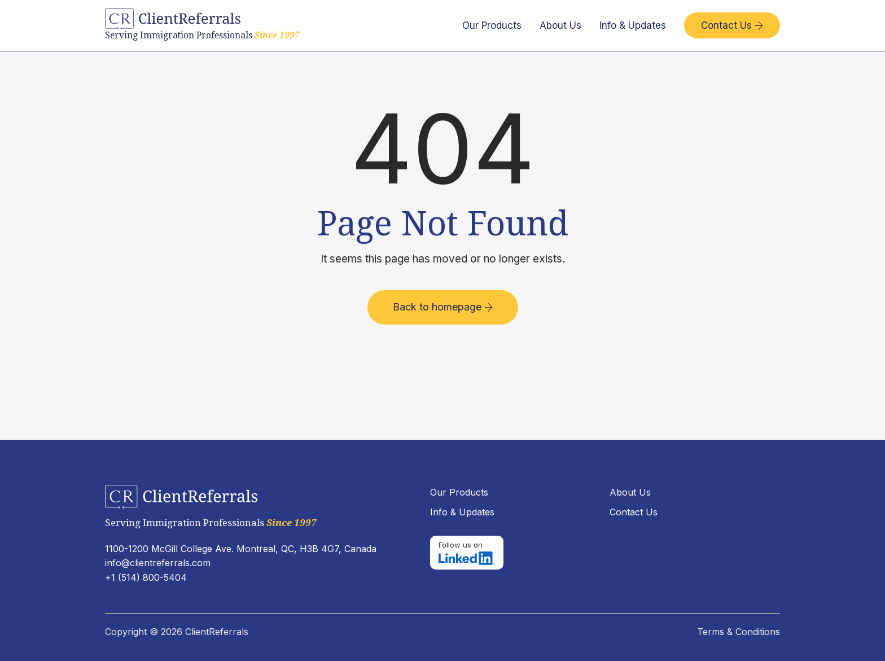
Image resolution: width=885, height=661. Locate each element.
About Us (560, 25)
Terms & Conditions (738, 631)
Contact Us (732, 25)
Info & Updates (632, 25)
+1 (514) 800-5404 (146, 577)
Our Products (492, 25)
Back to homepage (443, 307)
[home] (202, 25)
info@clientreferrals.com (158, 562)
